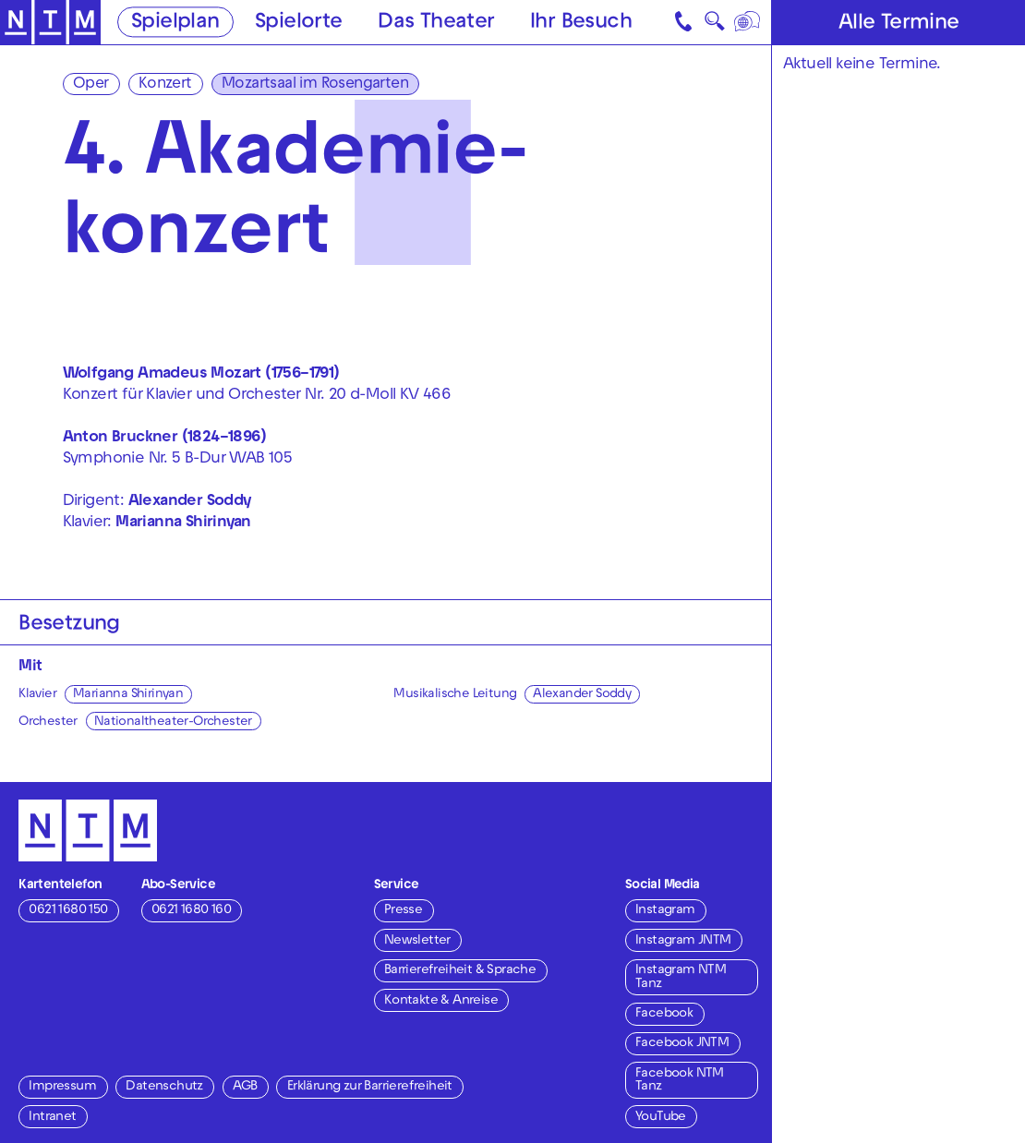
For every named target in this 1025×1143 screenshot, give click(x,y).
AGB (245, 1087)
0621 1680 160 (191, 911)
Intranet (52, 1118)
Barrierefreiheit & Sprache (460, 971)
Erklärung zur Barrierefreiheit (369, 1087)
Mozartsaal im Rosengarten (315, 85)
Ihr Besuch (581, 23)
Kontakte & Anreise (441, 1001)
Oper (91, 85)
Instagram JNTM (683, 941)
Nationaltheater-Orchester (173, 722)
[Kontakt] (685, 22)
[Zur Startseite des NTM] (50, 22)
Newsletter (417, 941)
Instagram (665, 911)
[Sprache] (748, 22)
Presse (403, 911)
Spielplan (175, 23)
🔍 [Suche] (714, 25)
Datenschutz (164, 1087)
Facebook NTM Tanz (679, 1080)
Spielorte (299, 23)
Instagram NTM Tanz (680, 977)
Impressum (62, 1087)
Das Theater (436, 23)
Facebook (664, 1014)
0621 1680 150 (68, 911)
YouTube (660, 1118)
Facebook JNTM (682, 1044)
